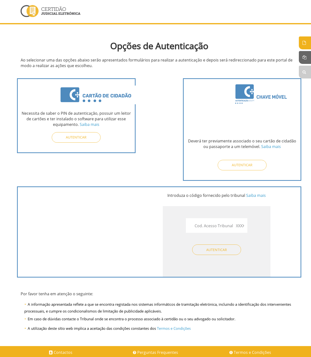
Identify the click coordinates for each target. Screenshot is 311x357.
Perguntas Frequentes (157, 352)
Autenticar (76, 137)
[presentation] (66, 202)
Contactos (63, 352)
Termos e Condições (174, 328)
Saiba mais (89, 124)
